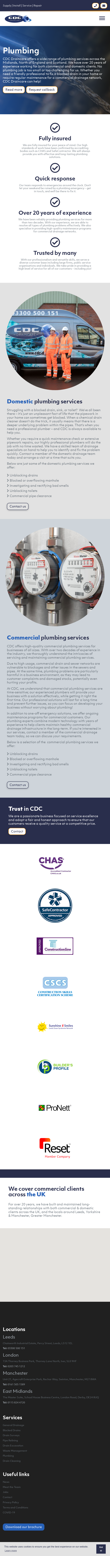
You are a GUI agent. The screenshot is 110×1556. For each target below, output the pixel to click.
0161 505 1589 (14, 1384)
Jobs (5, 1492)
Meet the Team (12, 1487)
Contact (17, 831)
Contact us (18, 506)
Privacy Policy (11, 1502)
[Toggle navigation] (102, 18)
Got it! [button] (101, 1549)
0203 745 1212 (14, 1366)
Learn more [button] (11, 1550)
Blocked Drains (11, 1430)
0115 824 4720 (14, 1402)
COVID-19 (9, 1512)
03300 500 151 (14, 1348)
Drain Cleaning (12, 1460)
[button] (51, 1239)
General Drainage (13, 1425)
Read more (13, 89)
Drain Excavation (13, 1445)
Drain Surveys (11, 1435)
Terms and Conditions (15, 1507)
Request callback (42, 89)
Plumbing (8, 1455)
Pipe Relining (10, 1440)
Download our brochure (23, 1527)
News (6, 1482)
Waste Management (15, 1450)
